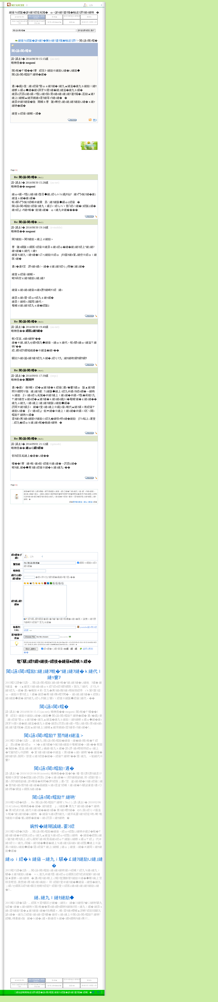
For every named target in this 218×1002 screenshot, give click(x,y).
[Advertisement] (34, 145)
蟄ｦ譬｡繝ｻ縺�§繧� (54, 22)
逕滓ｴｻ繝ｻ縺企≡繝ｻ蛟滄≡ (72, 17)
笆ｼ (95, 120)
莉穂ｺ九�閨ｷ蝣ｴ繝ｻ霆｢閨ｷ (19, 22)
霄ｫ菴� (54, 17)
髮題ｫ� (72, 22)
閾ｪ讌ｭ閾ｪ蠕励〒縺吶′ (54, 803)
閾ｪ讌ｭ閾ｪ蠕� (54, 712)
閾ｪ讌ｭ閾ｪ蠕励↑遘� (54, 774)
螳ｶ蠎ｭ (89, 17)
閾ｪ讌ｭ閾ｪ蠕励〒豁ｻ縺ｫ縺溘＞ (54, 741)
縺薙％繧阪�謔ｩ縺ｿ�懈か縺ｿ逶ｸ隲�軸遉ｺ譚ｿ (47, 40)
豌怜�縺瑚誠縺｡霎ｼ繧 (54, 832)
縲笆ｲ (58, 998)
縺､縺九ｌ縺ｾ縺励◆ (54, 903)
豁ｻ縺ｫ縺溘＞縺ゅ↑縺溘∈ (83, 502)
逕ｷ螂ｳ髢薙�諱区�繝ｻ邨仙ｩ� (37, 22)
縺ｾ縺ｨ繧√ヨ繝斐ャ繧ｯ (89, 22)
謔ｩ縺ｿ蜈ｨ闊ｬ (19, 17)
